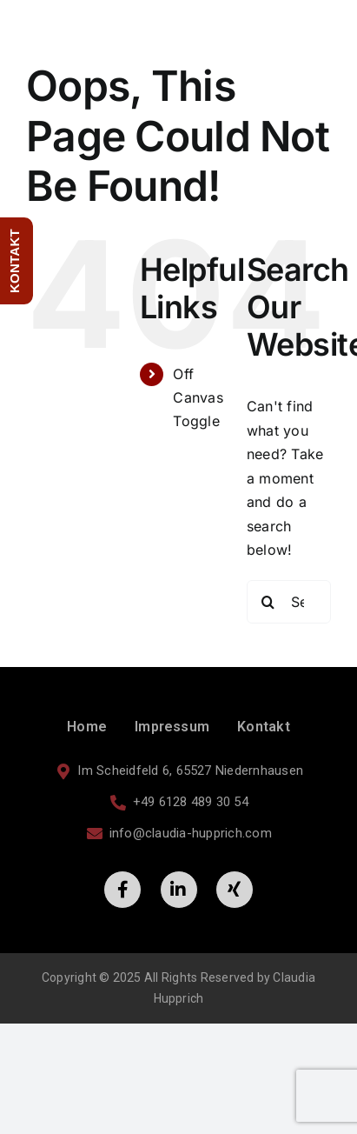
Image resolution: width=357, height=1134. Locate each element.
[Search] (268, 602)
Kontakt (263, 726)
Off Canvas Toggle (197, 397)
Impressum (172, 726)
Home (87, 726)
